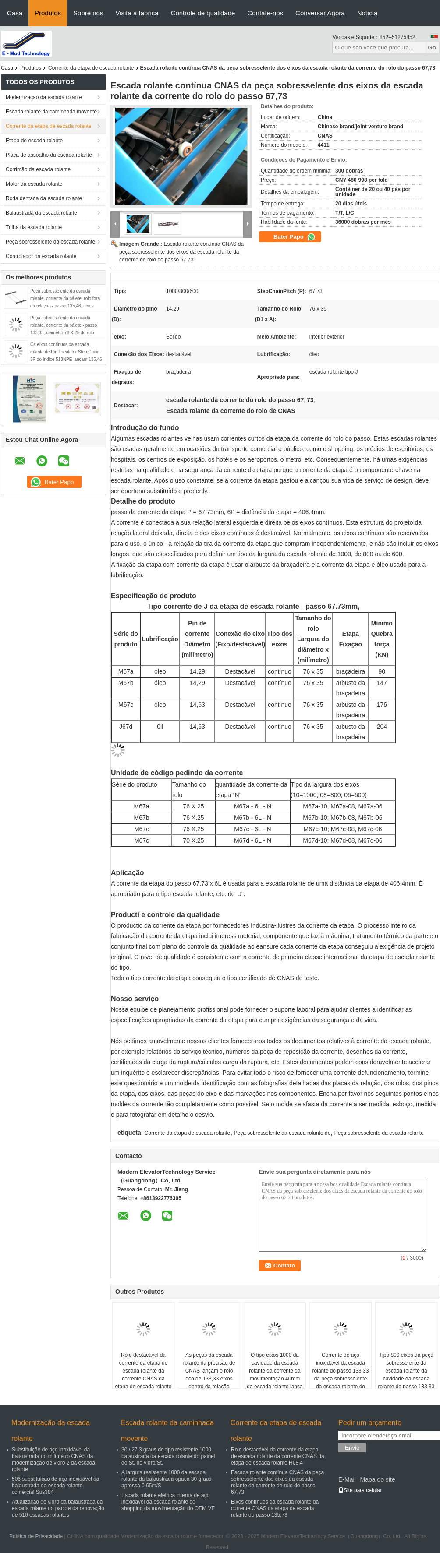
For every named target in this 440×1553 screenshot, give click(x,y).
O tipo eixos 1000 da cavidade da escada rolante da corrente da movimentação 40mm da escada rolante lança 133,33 (274, 1375)
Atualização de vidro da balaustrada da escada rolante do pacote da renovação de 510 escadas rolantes (58, 1508)
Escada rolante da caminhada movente (51, 112)
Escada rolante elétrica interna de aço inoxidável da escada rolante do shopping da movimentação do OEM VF (168, 1501)
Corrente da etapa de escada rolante (91, 68)
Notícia (367, 13)
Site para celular (360, 1490)
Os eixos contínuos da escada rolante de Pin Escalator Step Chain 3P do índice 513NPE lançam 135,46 (66, 352)
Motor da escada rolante (34, 184)
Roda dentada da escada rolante (44, 198)
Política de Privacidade (36, 1536)
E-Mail (347, 1479)
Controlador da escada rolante (41, 256)
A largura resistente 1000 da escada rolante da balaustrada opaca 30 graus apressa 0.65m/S (166, 1479)
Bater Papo (294, 237)
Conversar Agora (320, 13)
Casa (14, 13)
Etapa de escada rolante (34, 141)
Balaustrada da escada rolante (41, 213)
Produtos (48, 13)
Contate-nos (265, 13)
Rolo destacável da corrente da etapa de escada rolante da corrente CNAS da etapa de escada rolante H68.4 (143, 1375)
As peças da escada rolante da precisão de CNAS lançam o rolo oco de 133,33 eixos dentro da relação (209, 1371)
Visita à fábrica (136, 13)
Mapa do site (377, 1479)
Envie (352, 1447)
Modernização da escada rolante (44, 97)
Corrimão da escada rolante (38, 169)
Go (432, 47)
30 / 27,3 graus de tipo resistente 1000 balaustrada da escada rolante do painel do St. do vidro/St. (168, 1456)
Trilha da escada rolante (34, 227)
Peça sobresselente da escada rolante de (282, 1133)
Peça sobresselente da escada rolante (50, 242)
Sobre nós (88, 13)
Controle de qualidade (203, 13)
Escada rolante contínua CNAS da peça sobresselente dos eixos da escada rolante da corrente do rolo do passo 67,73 (181, 252)
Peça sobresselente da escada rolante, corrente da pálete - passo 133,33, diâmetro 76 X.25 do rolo (63, 325)
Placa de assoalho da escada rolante (49, 155)
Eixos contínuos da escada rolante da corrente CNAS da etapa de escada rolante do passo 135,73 (275, 1508)
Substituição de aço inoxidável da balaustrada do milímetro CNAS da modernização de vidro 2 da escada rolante (53, 1459)
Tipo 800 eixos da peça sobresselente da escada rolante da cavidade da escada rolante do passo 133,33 (406, 1371)
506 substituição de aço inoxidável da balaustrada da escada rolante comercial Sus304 (55, 1485)
